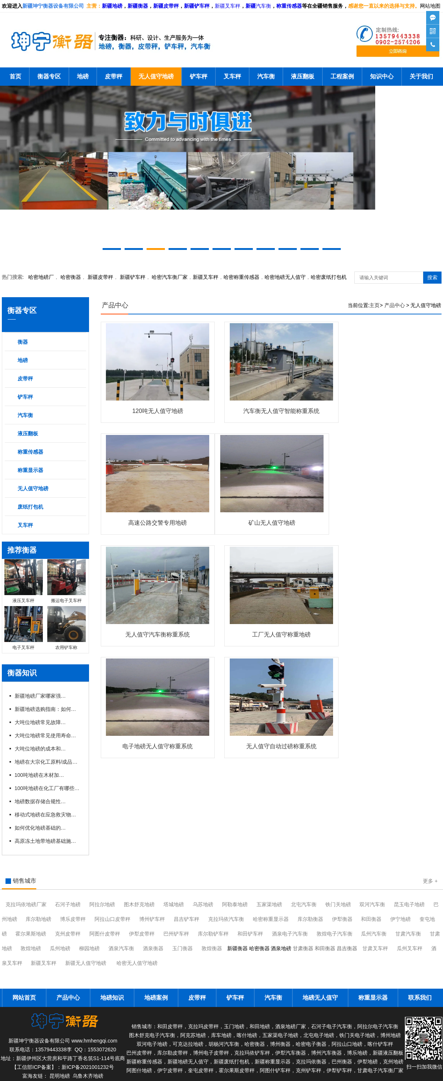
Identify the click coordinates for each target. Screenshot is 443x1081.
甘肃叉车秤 (375, 948)
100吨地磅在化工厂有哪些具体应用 (48, 788)
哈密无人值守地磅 (137, 963)
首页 (15, 76)
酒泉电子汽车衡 (290, 934)
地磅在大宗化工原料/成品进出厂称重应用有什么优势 (48, 762)
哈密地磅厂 (41, 277)
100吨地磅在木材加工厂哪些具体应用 (40, 775)
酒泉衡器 (153, 948)
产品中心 (115, 305)
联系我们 (420, 998)
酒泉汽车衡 (121, 948)
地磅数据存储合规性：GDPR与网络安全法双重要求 (40, 801)
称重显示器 (30, 470)
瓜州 (374, 934)
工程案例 (342, 76)
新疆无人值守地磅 (85, 963)
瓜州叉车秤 (409, 948)
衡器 (70, 277)
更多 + (430, 881)
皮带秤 (113, 76)
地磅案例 (156, 998)
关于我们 (421, 76)
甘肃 (408, 934)
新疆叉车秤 (227, 6)
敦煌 (334, 934)
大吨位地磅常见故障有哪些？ (40, 722)
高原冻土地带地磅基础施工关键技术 (48, 841)
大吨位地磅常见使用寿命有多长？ (48, 735)
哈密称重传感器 (241, 277)
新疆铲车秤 (132, 277)
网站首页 (24, 998)
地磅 (83, 76)
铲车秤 (198, 76)
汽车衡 (263, 6)
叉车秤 (232, 76)
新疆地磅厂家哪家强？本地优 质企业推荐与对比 (40, 696)
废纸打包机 (30, 507)
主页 (374, 305)
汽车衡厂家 (170, 277)
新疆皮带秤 (100, 277)
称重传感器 (30, 452)
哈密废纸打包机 (329, 277)
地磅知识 (112, 998)
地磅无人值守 (285, 277)
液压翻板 (302, 76)
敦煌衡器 (212, 948)
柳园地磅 (89, 948)
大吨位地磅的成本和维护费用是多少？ (40, 749)
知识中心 (382, 76)
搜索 (432, 277)
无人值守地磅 (156, 76)
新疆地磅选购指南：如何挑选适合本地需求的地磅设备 (48, 709)
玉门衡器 (182, 948)
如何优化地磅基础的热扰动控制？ (40, 828)
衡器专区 (49, 76)
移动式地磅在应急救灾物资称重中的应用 (48, 815)
